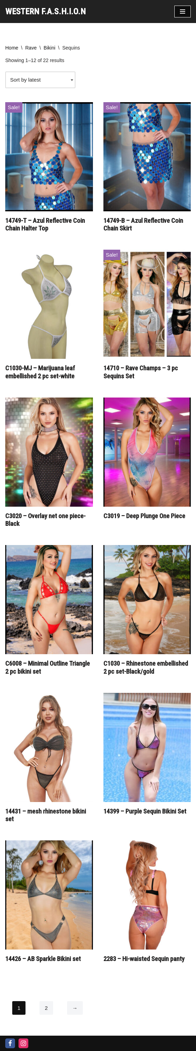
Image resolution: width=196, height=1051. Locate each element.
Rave (31, 48)
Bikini (49, 48)
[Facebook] (10, 1043)
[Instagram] (23, 1043)
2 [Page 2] (46, 1008)
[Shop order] (40, 79)
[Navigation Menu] (182, 11)
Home (11, 48)
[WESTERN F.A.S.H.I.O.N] (45, 11)
